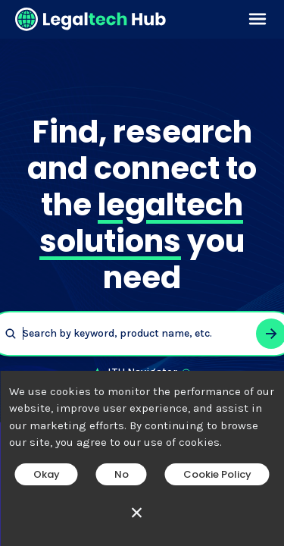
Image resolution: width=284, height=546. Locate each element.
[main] (142, 273)
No (121, 474)
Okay (46, 474)
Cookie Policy (217, 474)
